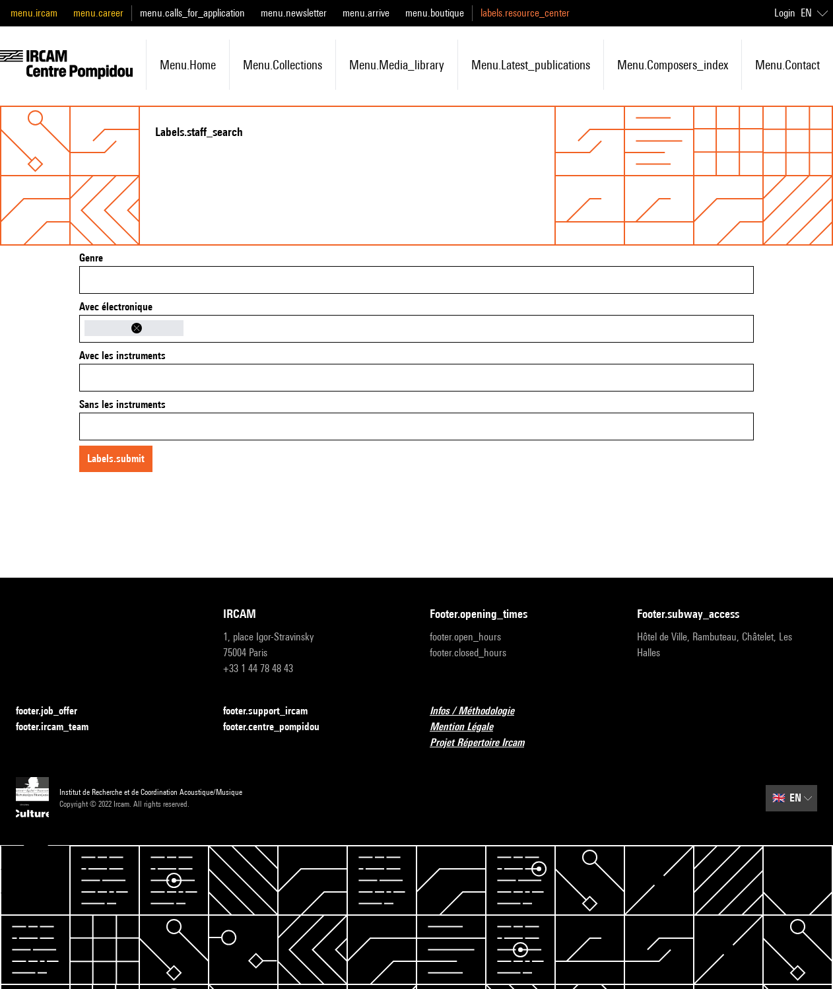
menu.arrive (366, 13)
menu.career (98, 13)
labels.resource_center (525, 13)
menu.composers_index (672, 64)
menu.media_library (396, 64)
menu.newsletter (294, 13)
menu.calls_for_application (192, 13)
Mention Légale (469, 727)
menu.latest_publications (530, 64)
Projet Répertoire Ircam (485, 743)
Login (784, 13)
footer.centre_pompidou (279, 727)
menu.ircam (34, 13)
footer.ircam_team (60, 727)
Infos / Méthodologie (480, 711)
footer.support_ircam (273, 711)
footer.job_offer (54, 711)
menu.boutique (434, 13)
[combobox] (416, 280)
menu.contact (787, 64)
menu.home (188, 64)
